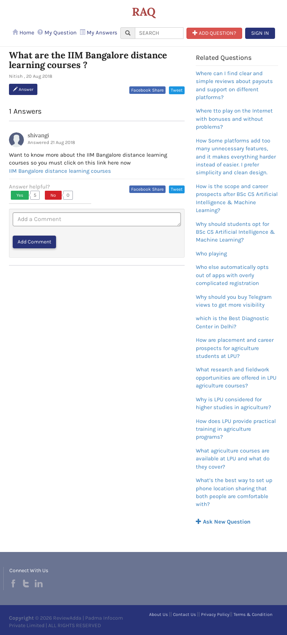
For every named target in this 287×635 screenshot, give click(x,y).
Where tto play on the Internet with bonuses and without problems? (234, 118)
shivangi (38, 135)
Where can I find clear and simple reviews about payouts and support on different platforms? (234, 85)
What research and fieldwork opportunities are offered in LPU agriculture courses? (236, 377)
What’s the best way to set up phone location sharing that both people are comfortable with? (234, 492)
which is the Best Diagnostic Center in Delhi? (232, 322)
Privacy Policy (215, 614)
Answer (23, 89)
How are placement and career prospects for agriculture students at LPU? (235, 348)
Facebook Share (147, 90)
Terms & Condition (253, 614)
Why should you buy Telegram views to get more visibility (234, 301)
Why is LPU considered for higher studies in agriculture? (233, 403)
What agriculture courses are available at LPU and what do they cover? (232, 458)
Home (23, 32)
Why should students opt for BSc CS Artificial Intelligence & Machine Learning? (235, 232)
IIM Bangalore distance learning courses (60, 171)
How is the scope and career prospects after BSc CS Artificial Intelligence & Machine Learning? (237, 198)
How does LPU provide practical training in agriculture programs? (236, 429)
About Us (158, 614)
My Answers (98, 32)
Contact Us (184, 614)
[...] (159, 33)
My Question (57, 32)
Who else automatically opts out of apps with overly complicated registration (232, 275)
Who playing (211, 253)
